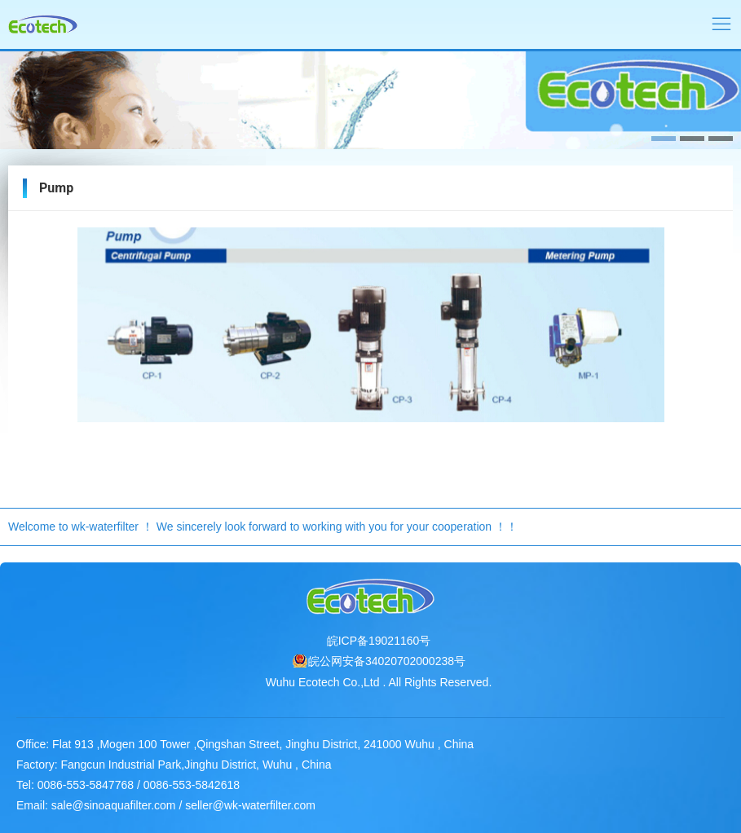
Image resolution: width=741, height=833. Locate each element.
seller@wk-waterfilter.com (250, 805)
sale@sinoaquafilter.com (113, 805)
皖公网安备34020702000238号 (386, 661)
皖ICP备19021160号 (379, 640)
